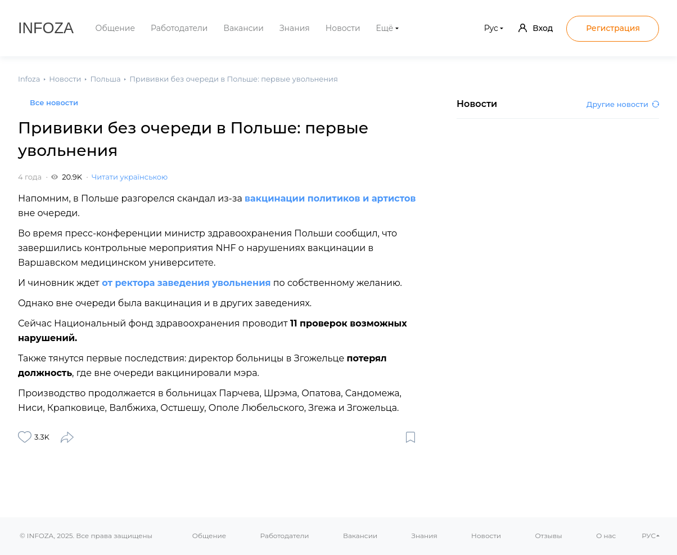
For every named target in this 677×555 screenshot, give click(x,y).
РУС (649, 535)
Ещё (385, 28)
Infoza (46, 28)
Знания (294, 28)
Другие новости (622, 104)
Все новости (54, 102)
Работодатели (179, 28)
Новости (343, 28)
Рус (491, 28)
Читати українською (130, 176)
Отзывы (548, 535)
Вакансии (243, 28)
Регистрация (613, 28)
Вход (535, 28)
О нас (606, 535)
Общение (116, 28)
